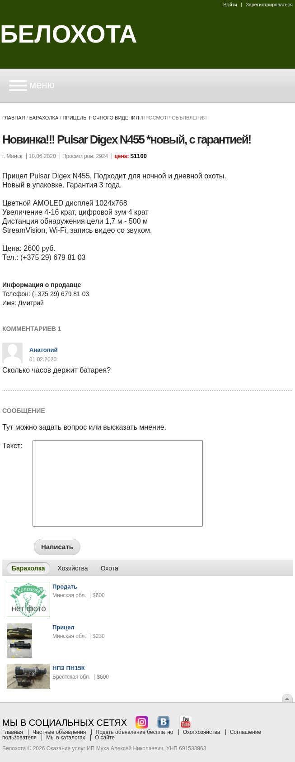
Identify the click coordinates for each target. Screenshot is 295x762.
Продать (64, 586)
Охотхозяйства (201, 732)
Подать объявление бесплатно (134, 732)
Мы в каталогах (65, 737)
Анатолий (43, 349)
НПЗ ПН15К (68, 668)
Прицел (63, 627)
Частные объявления (59, 732)
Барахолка (44, 117)
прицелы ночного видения (100, 117)
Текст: (12, 446)
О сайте (105, 737)
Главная (13, 117)
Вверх (287, 698)
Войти (230, 4)
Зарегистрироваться (269, 4)
